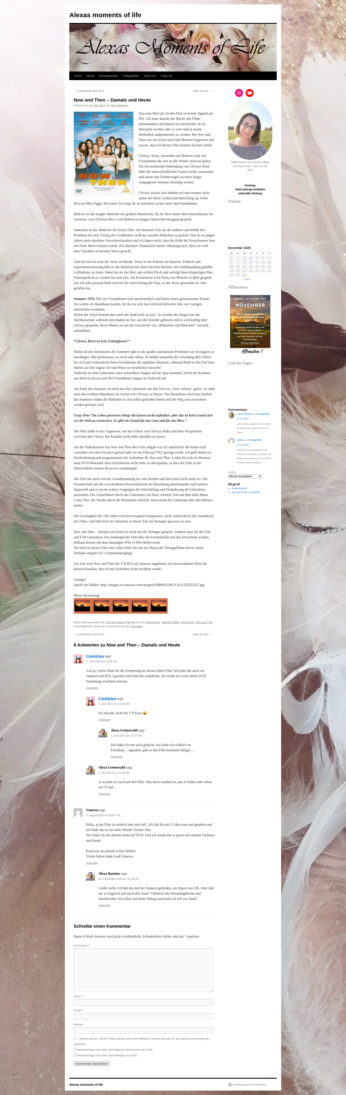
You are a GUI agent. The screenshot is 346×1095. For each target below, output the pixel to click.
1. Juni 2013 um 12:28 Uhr (114, 772)
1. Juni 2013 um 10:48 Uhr (101, 661)
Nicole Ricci (187, 622)
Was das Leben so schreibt (246, 492)
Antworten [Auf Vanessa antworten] (92, 863)
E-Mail (78, 1010)
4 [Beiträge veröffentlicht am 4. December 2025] (251, 258)
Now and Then (204, 622)
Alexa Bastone (119, 105)
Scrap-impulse (239, 488)
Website (78, 1024)
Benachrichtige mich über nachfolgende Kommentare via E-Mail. (115, 1049)
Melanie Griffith (170, 622)
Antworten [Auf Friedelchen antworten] (92, 688)
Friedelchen (95, 656)
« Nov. (246, 279)
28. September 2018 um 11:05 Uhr (118, 878)
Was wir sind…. (204, 90)
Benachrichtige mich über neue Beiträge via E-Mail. (107, 1055)
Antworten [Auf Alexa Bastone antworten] (104, 905)
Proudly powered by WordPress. (250, 1084)
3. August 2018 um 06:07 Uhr (103, 815)
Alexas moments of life (105, 15)
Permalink (136, 626)
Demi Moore (152, 622)
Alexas (90, 75)
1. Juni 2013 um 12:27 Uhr (126, 735)
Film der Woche (115, 622)
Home (78, 75)
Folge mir (166, 75)
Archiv (231, 472)
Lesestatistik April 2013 (89, 90)
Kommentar (81, 945)
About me (150, 75)
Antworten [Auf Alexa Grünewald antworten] (117, 756)
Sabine (240, 439)
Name (78, 996)
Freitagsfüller (131, 75)
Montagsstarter (108, 75)
